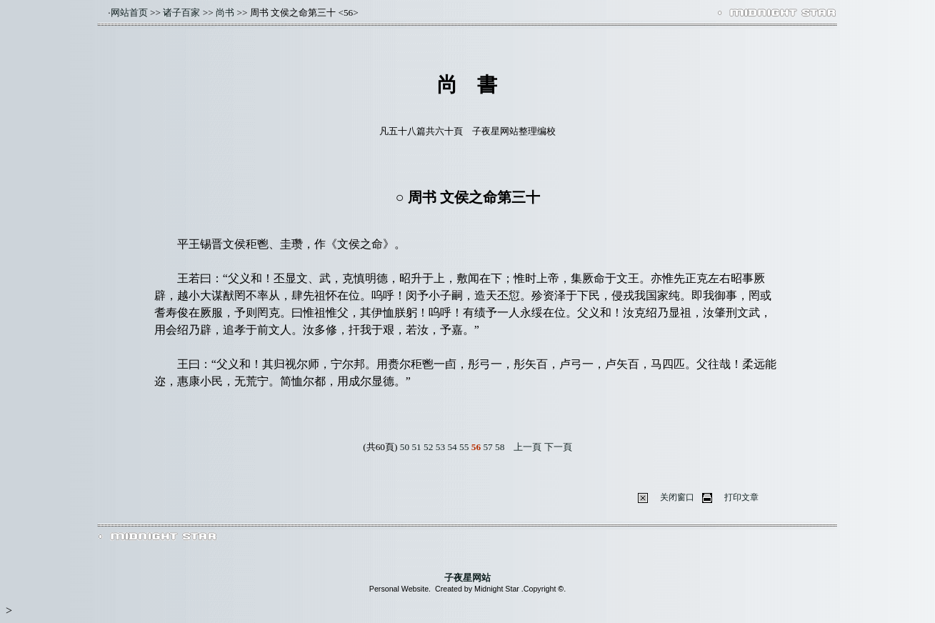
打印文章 (741, 497)
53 (440, 447)
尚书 (225, 12)
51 (416, 447)
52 (428, 447)
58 (499, 447)
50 (404, 447)
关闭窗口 (677, 497)
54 (451, 447)
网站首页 (129, 12)
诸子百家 (181, 12)
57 (487, 447)
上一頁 (527, 447)
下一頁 (558, 447)
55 (464, 447)
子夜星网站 (467, 577)
